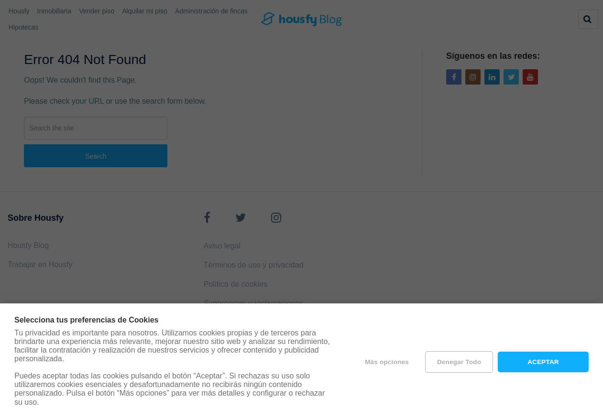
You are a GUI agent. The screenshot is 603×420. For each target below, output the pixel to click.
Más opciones (387, 362)
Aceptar (543, 362)
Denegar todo (459, 362)
